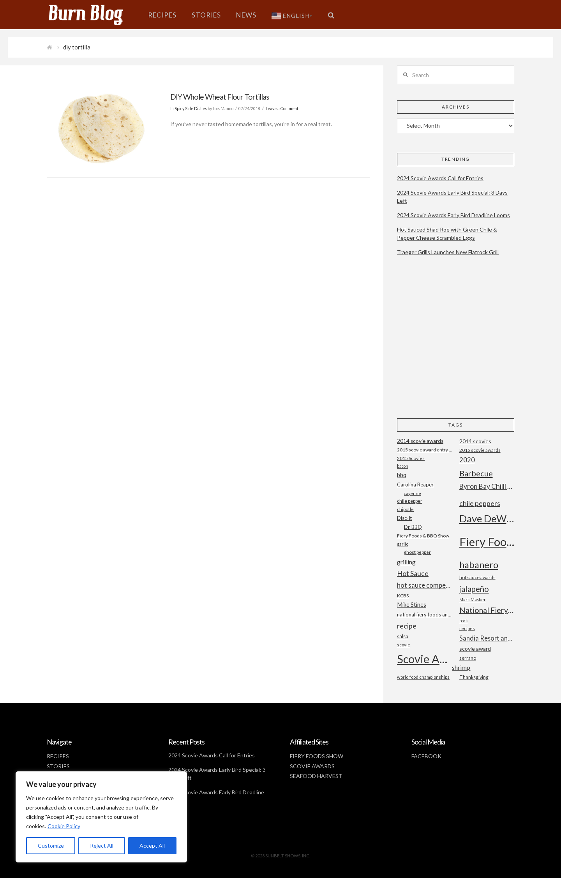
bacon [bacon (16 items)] (402, 466)
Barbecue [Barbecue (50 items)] (476, 473)
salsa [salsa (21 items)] (402, 636)
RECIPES (58, 756)
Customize (51, 845)
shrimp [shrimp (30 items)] (461, 667)
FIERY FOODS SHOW (316, 756)
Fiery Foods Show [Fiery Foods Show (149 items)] (486, 541)
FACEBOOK (426, 756)
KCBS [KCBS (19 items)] (403, 596)
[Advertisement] (455, 343)
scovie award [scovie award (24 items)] (475, 648)
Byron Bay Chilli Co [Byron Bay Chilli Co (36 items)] (486, 486)
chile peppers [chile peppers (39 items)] (479, 503)
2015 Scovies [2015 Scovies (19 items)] (411, 458)
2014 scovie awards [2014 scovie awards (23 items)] (420, 441)
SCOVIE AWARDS (312, 766)
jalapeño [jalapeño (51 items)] (474, 589)
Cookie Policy (64, 826)
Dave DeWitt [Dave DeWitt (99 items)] (486, 518)
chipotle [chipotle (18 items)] (405, 509)
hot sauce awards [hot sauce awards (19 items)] (477, 577)
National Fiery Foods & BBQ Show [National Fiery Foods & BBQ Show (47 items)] (486, 610)
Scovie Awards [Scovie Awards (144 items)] (424, 659)
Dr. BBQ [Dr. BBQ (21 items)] (413, 527)
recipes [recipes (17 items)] (467, 628)
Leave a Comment (282, 108)
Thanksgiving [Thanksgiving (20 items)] (474, 677)
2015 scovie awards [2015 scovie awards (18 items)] (480, 450)
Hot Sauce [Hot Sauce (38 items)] (413, 573)
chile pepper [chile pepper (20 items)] (409, 501)
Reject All (101, 845)
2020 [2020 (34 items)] (467, 460)
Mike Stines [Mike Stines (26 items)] (411, 604)
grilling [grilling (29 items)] (406, 561)
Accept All (152, 845)
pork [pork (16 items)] (463, 620)
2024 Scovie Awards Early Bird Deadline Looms (453, 215)
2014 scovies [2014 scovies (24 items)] (475, 441)
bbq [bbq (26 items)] (401, 475)
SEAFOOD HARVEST (316, 776)
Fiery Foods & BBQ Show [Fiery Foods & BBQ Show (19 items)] (423, 536)
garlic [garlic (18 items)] (402, 543)
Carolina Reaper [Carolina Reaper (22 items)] (415, 484)
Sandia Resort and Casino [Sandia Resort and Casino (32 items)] (486, 638)
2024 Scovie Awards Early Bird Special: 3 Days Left (452, 196)
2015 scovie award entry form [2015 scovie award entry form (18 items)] (424, 449)
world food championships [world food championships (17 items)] (423, 677)
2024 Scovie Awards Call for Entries (440, 178)
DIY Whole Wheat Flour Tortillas (219, 96)
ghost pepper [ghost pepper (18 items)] (417, 552)
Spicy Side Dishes (191, 108)
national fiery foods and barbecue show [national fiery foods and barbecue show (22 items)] (424, 614)
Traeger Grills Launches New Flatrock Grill (448, 252)
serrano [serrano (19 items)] (467, 658)
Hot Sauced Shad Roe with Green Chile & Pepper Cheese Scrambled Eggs (447, 233)
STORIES (58, 766)
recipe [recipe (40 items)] (406, 626)
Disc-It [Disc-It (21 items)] (404, 518)
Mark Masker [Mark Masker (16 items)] (472, 599)
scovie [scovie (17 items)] (403, 644)
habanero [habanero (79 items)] (478, 564)
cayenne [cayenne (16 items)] (412, 493)
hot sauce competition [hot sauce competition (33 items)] (424, 585)
